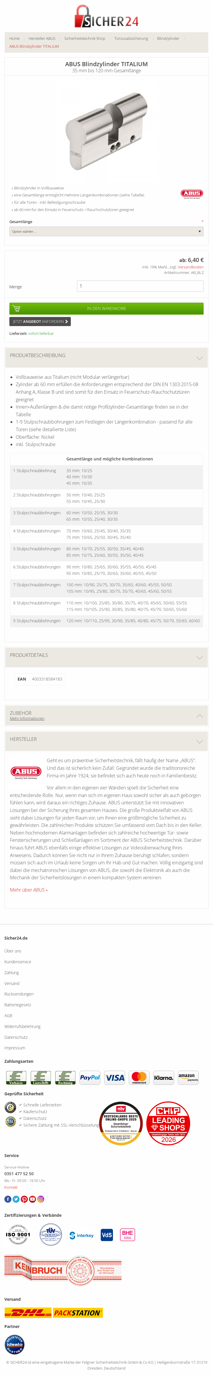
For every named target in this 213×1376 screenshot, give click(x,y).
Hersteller (106, 741)
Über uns (12, 951)
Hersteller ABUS (42, 38)
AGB (8, 1015)
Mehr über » (29, 890)
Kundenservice (17, 961)
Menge (15, 286)
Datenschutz (16, 1037)
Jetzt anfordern (40, 321)
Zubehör (106, 715)
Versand (11, 983)
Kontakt (11, 1187)
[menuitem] (19, 38)
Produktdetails (106, 657)
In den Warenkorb (106, 308)
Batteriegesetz (17, 1004)
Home (14, 38)
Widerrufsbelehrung (22, 1026)
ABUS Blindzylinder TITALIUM (34, 46)
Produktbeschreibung (106, 357)
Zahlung (11, 972)
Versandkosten (191, 267)
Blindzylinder (168, 38)
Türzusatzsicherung (131, 38)
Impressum (14, 1048)
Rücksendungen (19, 994)
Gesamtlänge (106, 221)
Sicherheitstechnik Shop (84, 38)
